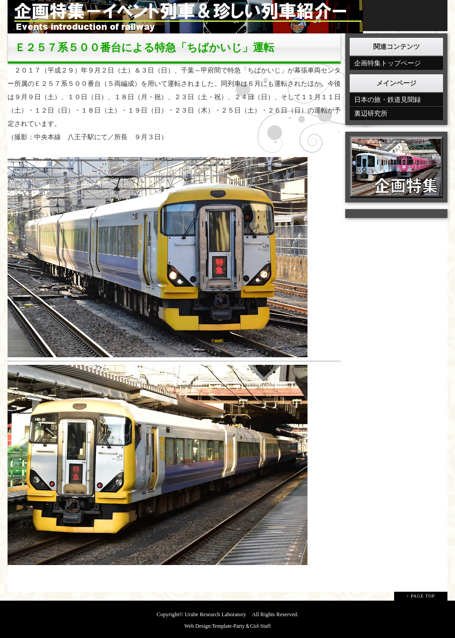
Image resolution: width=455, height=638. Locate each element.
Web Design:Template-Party (214, 626)
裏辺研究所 (370, 113)
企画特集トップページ (387, 63)
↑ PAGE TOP (421, 596)
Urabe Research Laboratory (215, 614)
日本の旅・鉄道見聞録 (387, 99)
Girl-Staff (260, 626)
